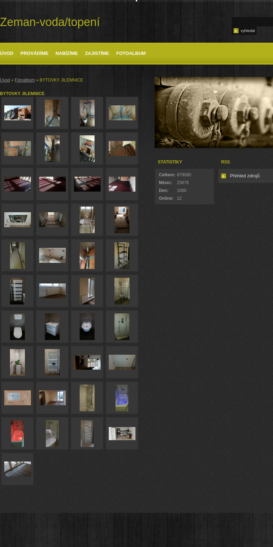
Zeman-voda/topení (50, 22)
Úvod (7, 53)
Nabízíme (66, 53)
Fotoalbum (131, 53)
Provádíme (35, 53)
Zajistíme (97, 53)
